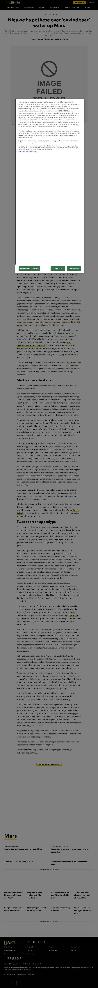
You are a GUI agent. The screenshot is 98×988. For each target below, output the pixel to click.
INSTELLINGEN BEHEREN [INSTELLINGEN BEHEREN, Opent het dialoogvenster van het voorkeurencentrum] (29, 269)
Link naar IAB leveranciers (28, 151)
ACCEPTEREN (74, 269)
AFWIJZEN (58, 269)
